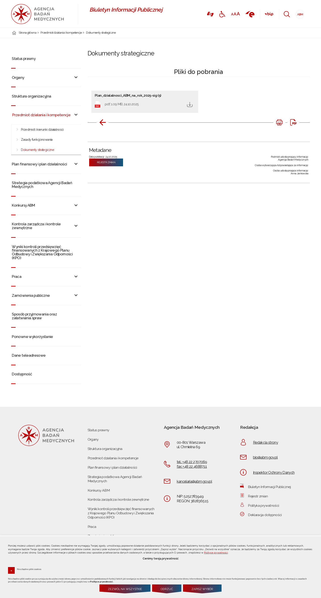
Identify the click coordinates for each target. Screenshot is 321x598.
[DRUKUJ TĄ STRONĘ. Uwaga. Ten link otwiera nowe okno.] (279, 122)
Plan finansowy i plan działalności (39, 164)
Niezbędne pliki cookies (29, 569)
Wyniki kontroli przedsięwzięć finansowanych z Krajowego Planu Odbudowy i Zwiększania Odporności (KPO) (42, 252)
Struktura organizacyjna (31, 96)
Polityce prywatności (216, 552)
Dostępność (22, 374)
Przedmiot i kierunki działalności (42, 129)
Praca (16, 276)
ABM (299, 13)
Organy (18, 77)
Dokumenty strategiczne (101, 32)
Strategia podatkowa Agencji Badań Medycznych (42, 185)
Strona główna (27, 32)
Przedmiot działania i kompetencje (61, 32)
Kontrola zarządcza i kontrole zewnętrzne (36, 226)
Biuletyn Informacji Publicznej (269, 487)
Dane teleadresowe (28, 355)
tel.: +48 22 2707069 (192, 462)
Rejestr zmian (106, 162)
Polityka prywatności (263, 505)
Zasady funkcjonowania (36, 139)
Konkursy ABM (23, 205)
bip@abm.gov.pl (265, 457)
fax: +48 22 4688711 (192, 466)
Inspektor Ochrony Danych (273, 472)
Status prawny (23, 58)
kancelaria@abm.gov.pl (194, 481)
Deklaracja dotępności (265, 515)
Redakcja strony (265, 442)
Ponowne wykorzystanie (32, 336)
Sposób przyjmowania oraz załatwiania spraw (34, 316)
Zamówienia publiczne (31, 295)
